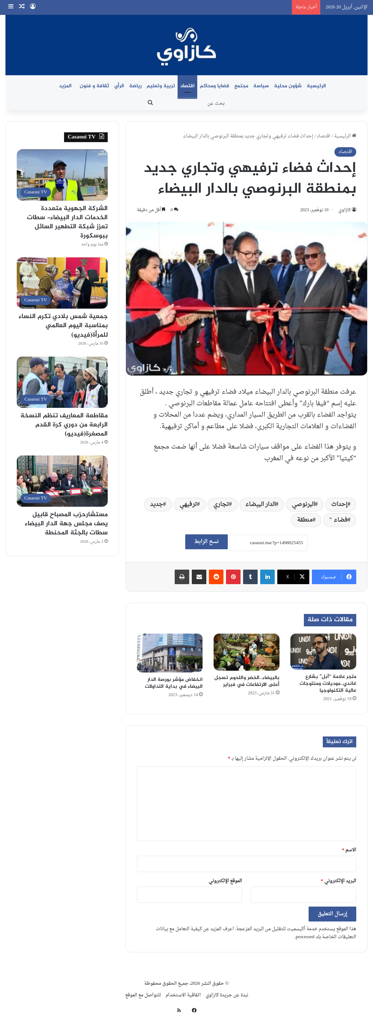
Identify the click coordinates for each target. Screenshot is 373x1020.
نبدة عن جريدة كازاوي (227, 995)
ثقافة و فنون (94, 86)
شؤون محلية (288, 86)
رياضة (135, 86)
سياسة (261, 86)
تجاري (221, 504)
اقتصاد (187, 86)
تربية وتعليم (161, 86)
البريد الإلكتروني (339, 881)
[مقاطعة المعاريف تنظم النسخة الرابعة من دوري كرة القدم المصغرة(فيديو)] (62, 382)
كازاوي (344, 210)
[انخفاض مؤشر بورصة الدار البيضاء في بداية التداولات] (170, 653)
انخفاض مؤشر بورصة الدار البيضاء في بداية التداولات (174, 683)
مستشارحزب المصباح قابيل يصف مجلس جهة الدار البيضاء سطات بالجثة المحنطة (66, 523)
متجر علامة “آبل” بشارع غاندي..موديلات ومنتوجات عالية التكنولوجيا (327, 683)
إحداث (339, 504)
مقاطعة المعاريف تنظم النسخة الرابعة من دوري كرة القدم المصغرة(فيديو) (64, 424)
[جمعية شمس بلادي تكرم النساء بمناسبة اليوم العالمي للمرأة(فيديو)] (62, 283)
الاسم (349, 850)
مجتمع (241, 86)
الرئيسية (316, 86)
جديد (156, 504)
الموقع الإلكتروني (225, 881)
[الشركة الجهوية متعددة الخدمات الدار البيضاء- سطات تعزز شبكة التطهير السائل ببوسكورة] (62, 175)
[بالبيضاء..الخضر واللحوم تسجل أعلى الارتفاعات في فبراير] (246, 652)
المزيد (65, 86)
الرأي (119, 86)
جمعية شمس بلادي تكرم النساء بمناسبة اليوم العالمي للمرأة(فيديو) (63, 325)
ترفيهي (188, 504)
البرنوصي (303, 504)
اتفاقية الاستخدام (183, 995)
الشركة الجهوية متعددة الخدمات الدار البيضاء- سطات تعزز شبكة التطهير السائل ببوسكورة (67, 222)
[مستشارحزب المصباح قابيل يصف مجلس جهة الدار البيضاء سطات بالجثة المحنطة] (62, 481)
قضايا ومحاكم (214, 86)
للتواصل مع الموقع (143, 995)
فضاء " (338, 520)
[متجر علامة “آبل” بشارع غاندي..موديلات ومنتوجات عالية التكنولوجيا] (323, 652)
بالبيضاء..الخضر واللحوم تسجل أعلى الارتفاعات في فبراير (246, 681)
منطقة (305, 520)
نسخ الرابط (206, 542)
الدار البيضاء (260, 504)
